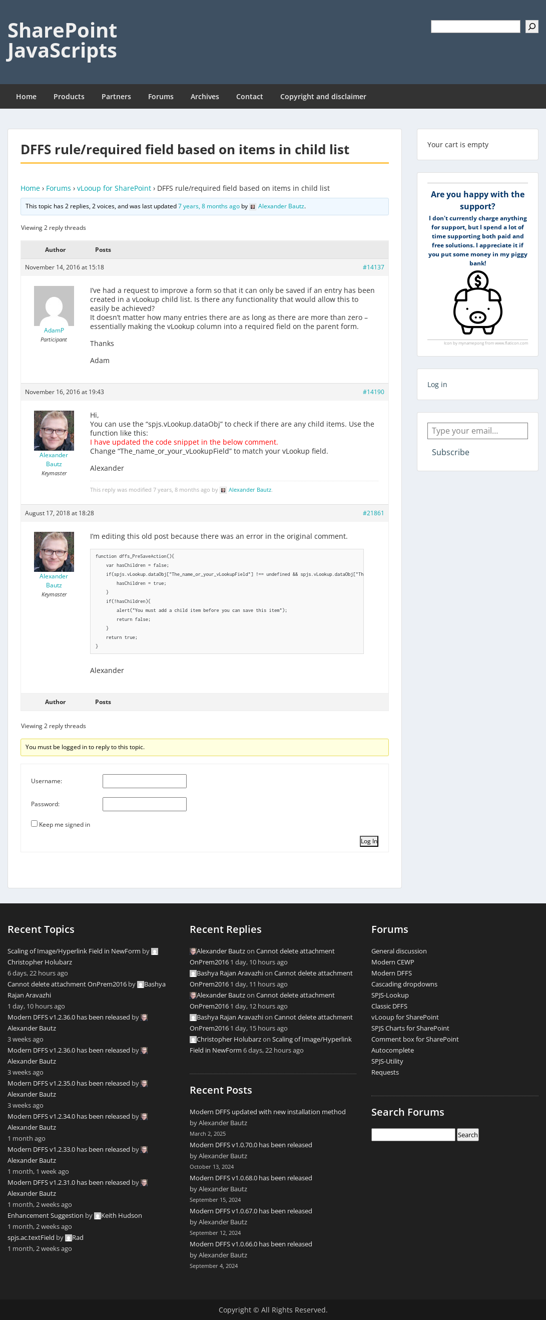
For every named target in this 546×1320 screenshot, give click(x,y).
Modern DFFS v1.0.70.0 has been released (251, 1144)
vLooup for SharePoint (114, 188)
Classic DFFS (389, 1006)
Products (69, 96)
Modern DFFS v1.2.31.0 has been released (69, 1182)
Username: (46, 781)
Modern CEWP (392, 961)
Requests (385, 1072)
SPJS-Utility (387, 1061)
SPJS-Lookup (390, 995)
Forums (161, 96)
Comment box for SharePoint (415, 1039)
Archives (205, 96)
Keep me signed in (64, 824)
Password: (45, 804)
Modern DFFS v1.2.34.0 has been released (69, 1116)
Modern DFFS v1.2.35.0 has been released (69, 1083)
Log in (437, 384)
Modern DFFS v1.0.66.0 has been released (251, 1243)
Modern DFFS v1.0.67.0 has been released (251, 1210)
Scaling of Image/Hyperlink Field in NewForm (74, 950)
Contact (249, 96)
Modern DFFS (391, 972)
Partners (116, 96)
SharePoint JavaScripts (62, 40)
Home (26, 96)
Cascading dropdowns (404, 983)
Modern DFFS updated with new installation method (268, 1111)
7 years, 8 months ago (209, 206)
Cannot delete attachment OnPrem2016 (67, 983)
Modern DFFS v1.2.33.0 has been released (69, 1149)
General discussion (399, 950)
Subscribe (450, 452)
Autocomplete (392, 1050)
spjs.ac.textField (31, 1237)
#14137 (373, 267)
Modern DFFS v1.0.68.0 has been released (251, 1177)
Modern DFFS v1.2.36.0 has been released (69, 1017)
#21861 (373, 513)
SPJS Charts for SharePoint (410, 1028)
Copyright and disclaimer (323, 96)
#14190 (373, 392)
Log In (369, 841)
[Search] (531, 26)
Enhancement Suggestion (46, 1215)
